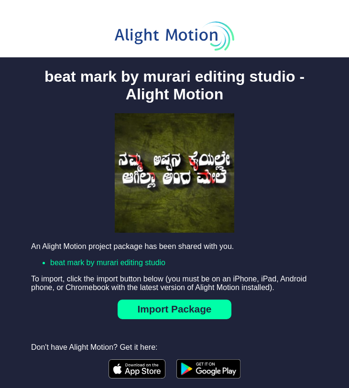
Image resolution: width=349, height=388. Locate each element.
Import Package (175, 308)
